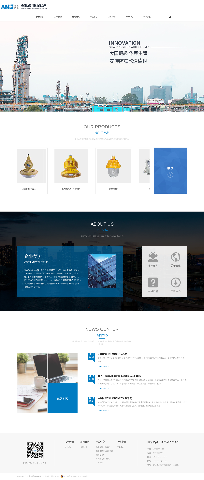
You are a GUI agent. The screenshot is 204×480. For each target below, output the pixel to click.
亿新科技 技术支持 (50, 476)
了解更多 (99, 463)
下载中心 (129, 17)
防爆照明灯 (100, 455)
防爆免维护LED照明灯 (104, 451)
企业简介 (68, 447)
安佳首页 (40, 17)
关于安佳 (58, 17)
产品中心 (94, 17)
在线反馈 (111, 17)
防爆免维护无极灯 (103, 447)
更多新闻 (62, 398)
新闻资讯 (76, 17)
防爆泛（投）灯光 (103, 459)
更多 (170, 172)
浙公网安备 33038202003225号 (74, 476)
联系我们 (147, 17)
